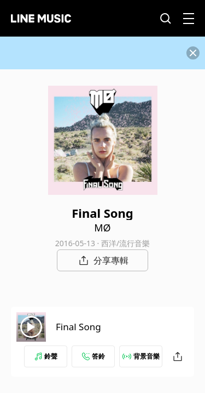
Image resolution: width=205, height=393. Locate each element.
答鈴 (93, 356)
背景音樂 (141, 356)
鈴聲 (45, 356)
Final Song (78, 326)
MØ (102, 227)
